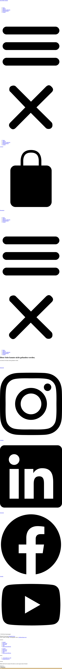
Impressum (4, 644)
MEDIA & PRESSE (6, 9)
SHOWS (4, 8)
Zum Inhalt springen (4, 0)
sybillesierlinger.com (22, 637)
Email (1, 665)
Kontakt (4, 12)
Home (3, 7)
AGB (3, 645)
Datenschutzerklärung (6, 646)
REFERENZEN (5, 11)
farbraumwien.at (12, 636)
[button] (31, 76)
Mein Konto (4, 643)
